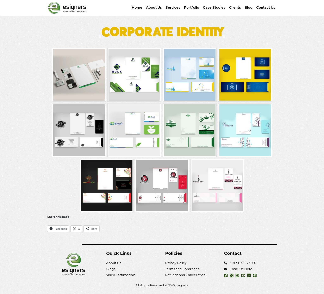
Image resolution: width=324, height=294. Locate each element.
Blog (249, 8)
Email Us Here (241, 269)
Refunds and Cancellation (185, 275)
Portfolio (191, 8)
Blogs (110, 269)
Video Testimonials (120, 275)
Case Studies (214, 8)
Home (137, 8)
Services (173, 8)
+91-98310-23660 (243, 263)
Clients (235, 8)
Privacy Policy (175, 263)
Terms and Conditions (182, 269)
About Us (154, 8)
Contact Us (265, 8)
